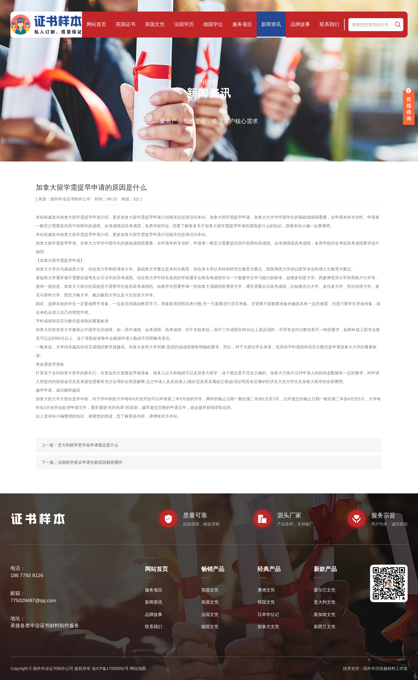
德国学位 (213, 24)
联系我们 (329, 24)
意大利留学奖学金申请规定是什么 (88, 445)
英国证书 (125, 24)
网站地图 (138, 668)
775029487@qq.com (33, 600)
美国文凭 (155, 24)
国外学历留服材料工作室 (385, 668)
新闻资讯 (271, 24)
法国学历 (184, 24)
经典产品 (269, 569)
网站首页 (96, 24)
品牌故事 (300, 24)
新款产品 (325, 569)
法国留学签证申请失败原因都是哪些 (90, 462)
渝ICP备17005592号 (110, 668)
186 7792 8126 (26, 575)
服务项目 (242, 24)
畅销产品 (212, 569)
